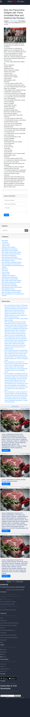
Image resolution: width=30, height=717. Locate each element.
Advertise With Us (5, 669)
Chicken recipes (6, 243)
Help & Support (4, 659)
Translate (2, 681)
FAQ (13, 604)
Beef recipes (5, 240)
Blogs (1, 642)
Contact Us (3, 664)
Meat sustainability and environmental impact (13, 265)
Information (3, 592)
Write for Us (3, 671)
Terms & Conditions (5, 601)
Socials (2, 645)
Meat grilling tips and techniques (10, 248)
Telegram (3, 657)
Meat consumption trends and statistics (11, 263)
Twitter (2, 654)
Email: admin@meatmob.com (8, 609)
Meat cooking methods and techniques (11, 253)
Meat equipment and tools (8, 260)
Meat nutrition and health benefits (10, 250)
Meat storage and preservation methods (11, 252)
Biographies (3, 640)
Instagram (3, 652)
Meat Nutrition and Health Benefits (9, 623)
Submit (6, 215)
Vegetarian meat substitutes (8, 247)
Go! (26, 230)
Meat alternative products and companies (12, 258)
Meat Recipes (16, 1)
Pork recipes (5, 242)
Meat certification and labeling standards (11, 262)
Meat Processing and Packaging (8, 637)
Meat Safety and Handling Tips (8, 635)
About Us (2, 666)
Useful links (3, 613)
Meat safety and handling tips (9, 255)
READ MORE (15, 406)
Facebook (3, 649)
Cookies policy (7, 604)
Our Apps (2, 673)
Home (2, 618)
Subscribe (17, 695)
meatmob (4, 267)
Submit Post (3, 620)
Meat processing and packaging (9, 257)
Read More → (6, 450)
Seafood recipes (14, 21)
